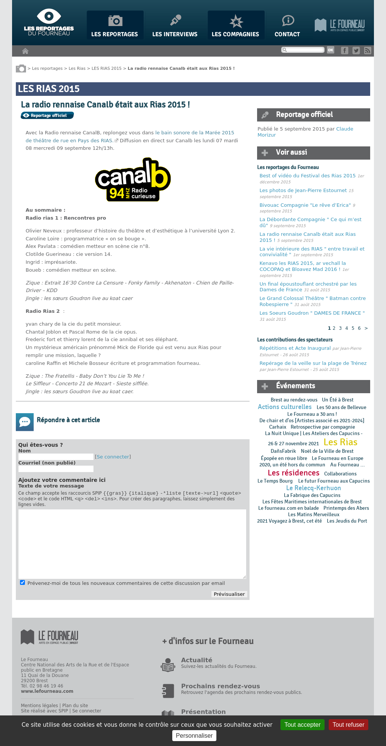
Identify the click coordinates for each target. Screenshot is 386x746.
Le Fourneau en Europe (337, 458)
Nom (24, 451)
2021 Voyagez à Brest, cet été (289, 521)
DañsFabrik (283, 451)
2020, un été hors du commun (292, 464)
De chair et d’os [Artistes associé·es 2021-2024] (312, 420)
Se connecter (113, 457)
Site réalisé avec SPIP (44, 713)
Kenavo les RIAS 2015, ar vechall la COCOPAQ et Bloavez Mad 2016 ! (303, 266)
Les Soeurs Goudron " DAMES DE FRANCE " (312, 313)
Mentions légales (39, 708)
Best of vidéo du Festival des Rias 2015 (308, 175)
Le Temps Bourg (275, 481)
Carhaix (277, 427)
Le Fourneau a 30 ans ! (312, 414)
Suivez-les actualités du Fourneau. (218, 668)
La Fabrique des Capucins (312, 495)
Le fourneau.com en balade (288, 508)
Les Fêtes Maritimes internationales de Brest (312, 501)
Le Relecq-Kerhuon (313, 488)
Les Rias (77, 68)
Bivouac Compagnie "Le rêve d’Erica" (305, 205)
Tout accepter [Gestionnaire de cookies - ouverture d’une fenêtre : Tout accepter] (302, 724)
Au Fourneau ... (347, 464)
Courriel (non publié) (47, 463)
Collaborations (340, 474)
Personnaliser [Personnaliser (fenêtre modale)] (194, 735)
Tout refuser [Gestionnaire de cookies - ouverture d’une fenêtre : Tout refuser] (348, 724)
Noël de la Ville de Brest (327, 451)
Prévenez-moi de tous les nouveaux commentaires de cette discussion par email (126, 585)
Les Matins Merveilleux (313, 514)
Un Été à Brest (338, 400)
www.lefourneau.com (47, 693)
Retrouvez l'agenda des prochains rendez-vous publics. (241, 694)
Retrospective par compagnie (323, 427)
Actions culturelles (285, 407)
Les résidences (294, 473)
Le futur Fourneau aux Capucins (334, 481)
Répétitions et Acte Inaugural (295, 348)
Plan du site (75, 708)
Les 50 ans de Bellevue (341, 407)
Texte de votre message (51, 486)
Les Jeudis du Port (347, 521)
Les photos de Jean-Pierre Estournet (304, 190)
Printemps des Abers (346, 508)
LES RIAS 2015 (107, 68)
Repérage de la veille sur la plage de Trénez (313, 363)
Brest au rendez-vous (294, 400)
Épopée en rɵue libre (284, 458)
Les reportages (47, 68)
